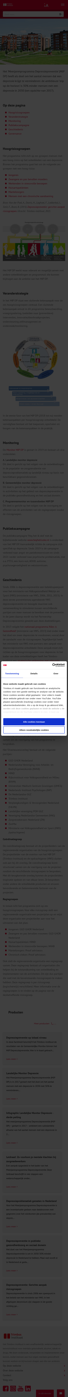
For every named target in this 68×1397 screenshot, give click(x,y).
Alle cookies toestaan (34, 721)
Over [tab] (55, 673)
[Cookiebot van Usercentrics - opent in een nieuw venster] (52, 665)
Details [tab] (34, 673)
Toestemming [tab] (12, 673)
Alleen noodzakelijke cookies (34, 730)
